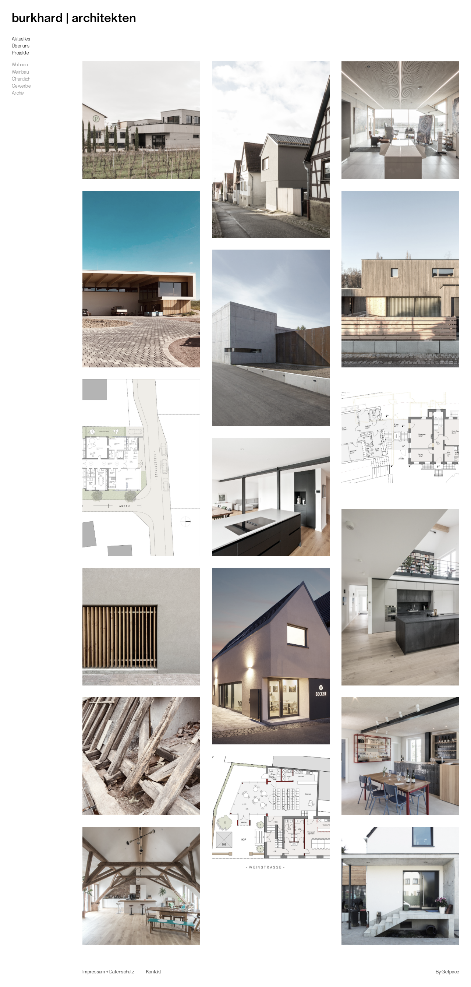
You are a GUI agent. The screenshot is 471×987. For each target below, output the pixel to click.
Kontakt (154, 971)
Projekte (20, 53)
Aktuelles (21, 39)
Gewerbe (21, 86)
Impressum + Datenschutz (108, 971)
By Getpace (448, 971)
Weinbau (20, 72)
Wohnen (20, 64)
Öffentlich (21, 79)
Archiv (18, 93)
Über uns (20, 46)
